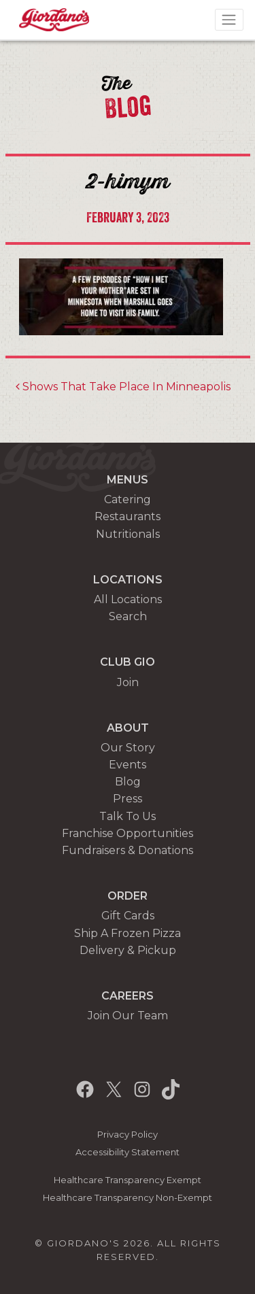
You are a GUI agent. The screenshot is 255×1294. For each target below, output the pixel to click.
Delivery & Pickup (128, 950)
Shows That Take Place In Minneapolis (123, 386)
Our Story (128, 747)
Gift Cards (127, 915)
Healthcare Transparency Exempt (127, 1180)
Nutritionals (128, 534)
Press (127, 798)
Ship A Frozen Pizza (127, 933)
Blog (128, 781)
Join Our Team (128, 1015)
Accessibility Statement (127, 1152)
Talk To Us (127, 816)
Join (128, 682)
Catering (127, 499)
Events (127, 764)
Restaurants (127, 516)
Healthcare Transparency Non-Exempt (127, 1198)
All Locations (128, 599)
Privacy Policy (127, 1134)
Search (128, 616)
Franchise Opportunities (127, 833)
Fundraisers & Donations (127, 850)
